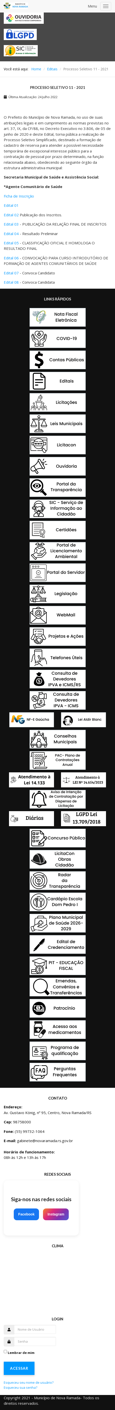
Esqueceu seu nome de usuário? (29, 1382)
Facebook (26, 1214)
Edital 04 (11, 233)
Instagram (56, 1214)
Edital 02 (11, 214)
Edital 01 (11, 205)
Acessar (19, 1368)
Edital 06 (11, 257)
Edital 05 (11, 242)
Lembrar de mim (21, 1352)
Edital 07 (11, 272)
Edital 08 (11, 282)
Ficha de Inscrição (19, 196)
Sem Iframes (59, 1279)
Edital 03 (11, 224)
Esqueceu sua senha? (20, 1387)
